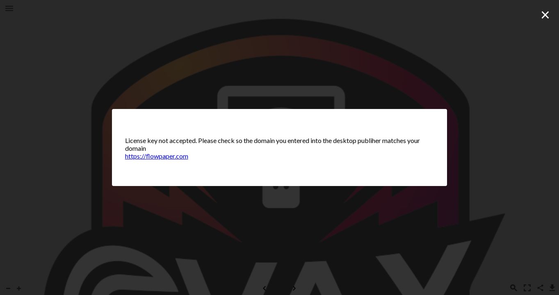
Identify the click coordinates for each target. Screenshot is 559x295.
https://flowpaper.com (156, 156)
